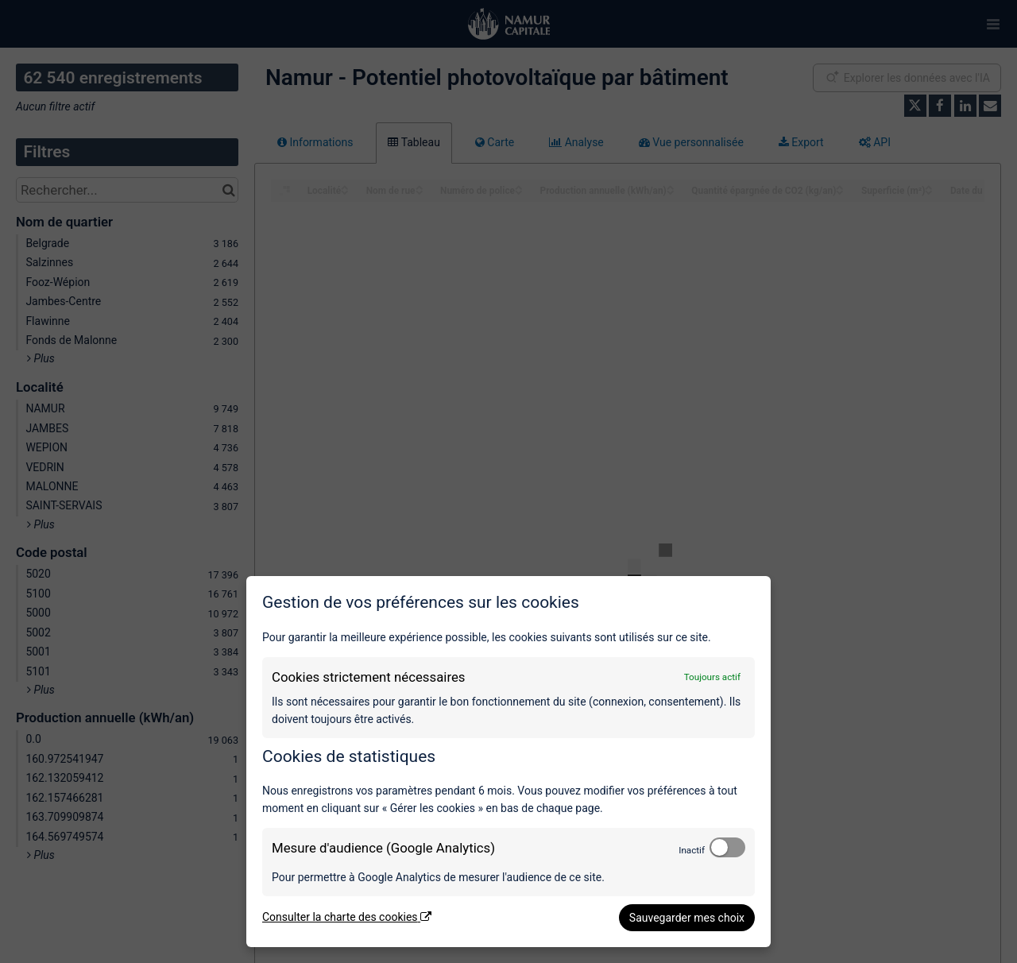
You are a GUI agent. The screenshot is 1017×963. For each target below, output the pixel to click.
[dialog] (508, 761)
